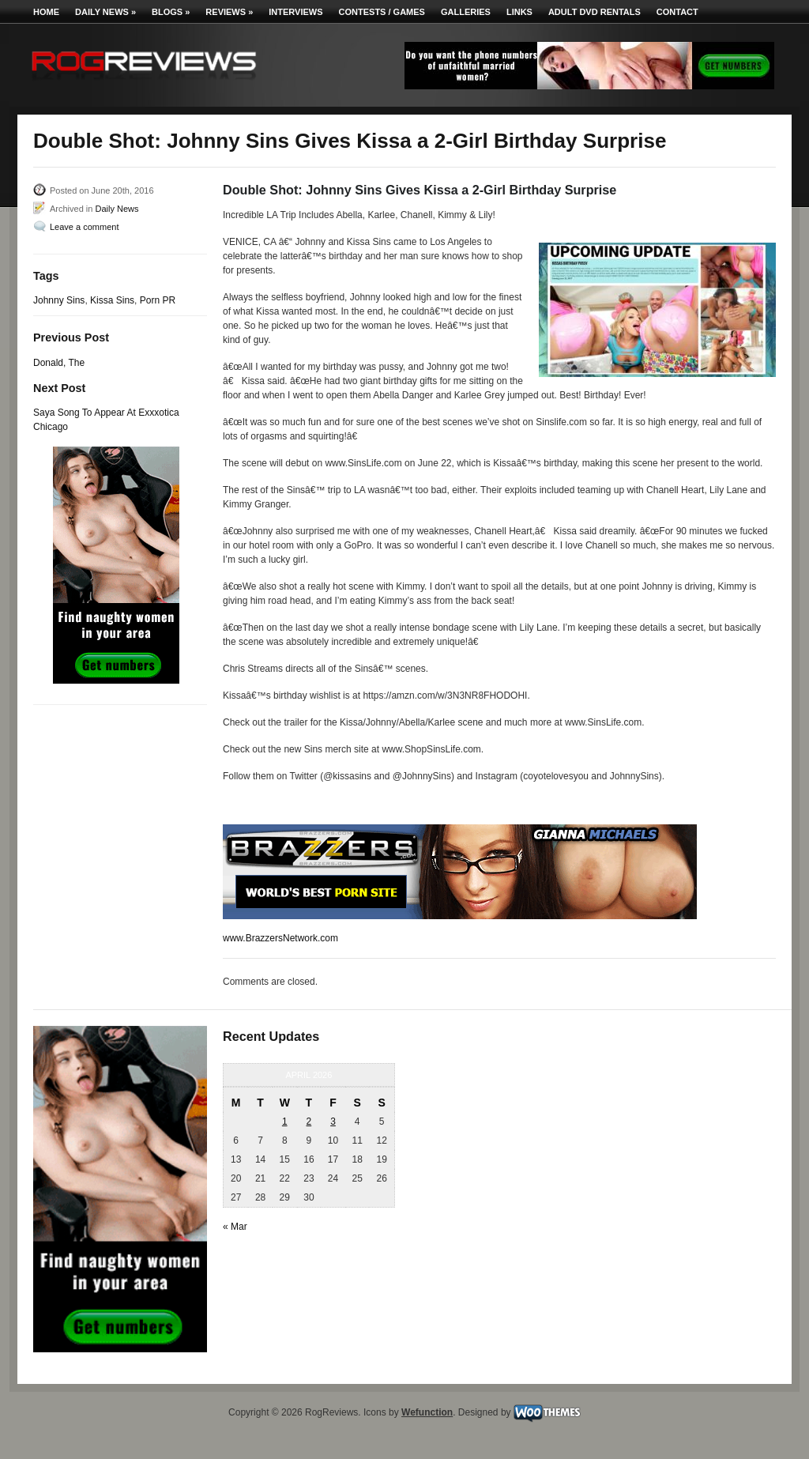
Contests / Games (382, 12)
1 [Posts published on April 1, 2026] (285, 1121)
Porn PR (157, 300)
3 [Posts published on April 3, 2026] (333, 1121)
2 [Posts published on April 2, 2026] (309, 1121)
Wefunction (427, 1412)
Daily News (105, 12)
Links (519, 12)
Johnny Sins (59, 300)
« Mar (235, 1226)
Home (46, 12)
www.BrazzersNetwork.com (280, 938)
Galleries (466, 12)
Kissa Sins (112, 300)
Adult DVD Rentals (594, 12)
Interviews (295, 12)
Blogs (171, 12)
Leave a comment (84, 227)
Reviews (229, 12)
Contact (677, 12)
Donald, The (59, 362)
